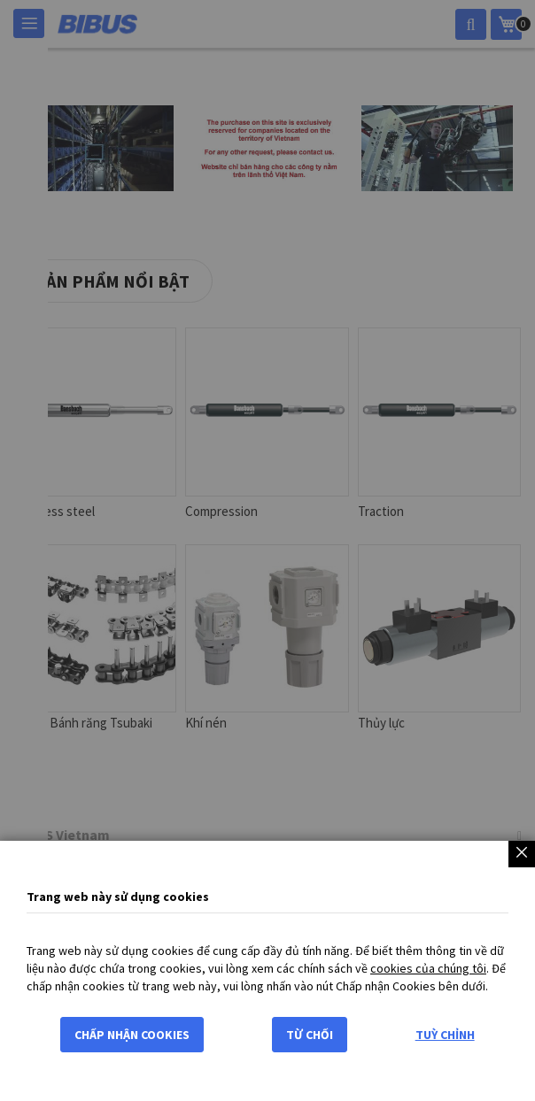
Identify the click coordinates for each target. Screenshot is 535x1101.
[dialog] (267, 550)
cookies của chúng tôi (428, 968)
